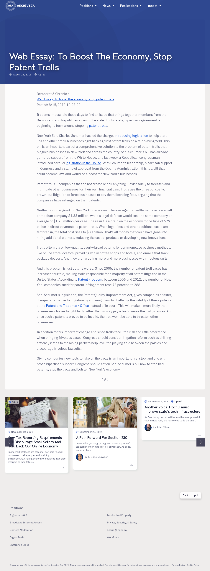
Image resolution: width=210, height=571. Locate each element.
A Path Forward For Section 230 (101, 437)
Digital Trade (17, 537)
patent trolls (98, 125)
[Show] (95, 5)
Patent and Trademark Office (67, 305)
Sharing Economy (117, 530)
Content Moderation (21, 530)
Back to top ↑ (190, 495)
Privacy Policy (178, 565)
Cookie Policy (193, 565)
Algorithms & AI (19, 515)
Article (15, 402)
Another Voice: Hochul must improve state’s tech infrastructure (172, 409)
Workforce (113, 537)
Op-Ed (41, 74)
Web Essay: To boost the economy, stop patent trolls (75, 99)
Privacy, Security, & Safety (122, 522)
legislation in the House (83, 163)
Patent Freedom (90, 279)
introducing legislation (131, 135)
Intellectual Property (119, 515)
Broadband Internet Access (26, 522)
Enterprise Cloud (19, 544)
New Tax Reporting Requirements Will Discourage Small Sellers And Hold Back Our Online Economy (35, 442)
